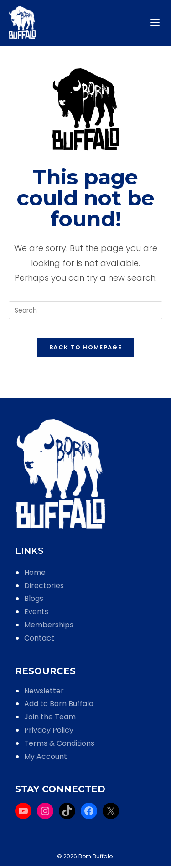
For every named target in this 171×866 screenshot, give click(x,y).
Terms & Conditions (59, 743)
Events (36, 611)
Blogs (33, 598)
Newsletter (44, 691)
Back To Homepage (85, 347)
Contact (39, 638)
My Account (45, 756)
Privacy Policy (48, 730)
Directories (44, 585)
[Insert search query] (86, 310)
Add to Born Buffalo (58, 703)
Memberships (48, 625)
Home (35, 572)
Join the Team (50, 717)
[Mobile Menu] (156, 22)
